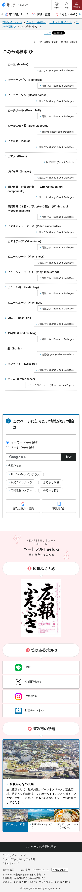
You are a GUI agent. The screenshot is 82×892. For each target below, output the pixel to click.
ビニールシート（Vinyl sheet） (27, 256)
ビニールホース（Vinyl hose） (26, 302)
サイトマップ (12, 863)
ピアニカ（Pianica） (20, 140)
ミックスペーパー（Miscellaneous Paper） (52, 385)
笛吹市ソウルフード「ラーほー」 (67, 826)
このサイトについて (15, 855)
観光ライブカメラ (21, 482)
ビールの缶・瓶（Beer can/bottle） (29, 125)
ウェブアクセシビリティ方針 (20, 859)
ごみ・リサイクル (60, 22)
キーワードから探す (24, 442)
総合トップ (24, 5)
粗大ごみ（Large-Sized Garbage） (56, 70)
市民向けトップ (12, 22)
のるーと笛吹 (51, 490)
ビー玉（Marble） (19, 64)
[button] (57, 5)
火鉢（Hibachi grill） (21, 317)
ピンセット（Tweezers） (23, 363)
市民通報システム (21, 490)
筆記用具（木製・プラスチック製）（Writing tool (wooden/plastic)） (38, 208)
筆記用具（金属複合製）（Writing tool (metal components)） (35, 189)
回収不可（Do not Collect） (60, 162)
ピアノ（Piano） (18, 156)
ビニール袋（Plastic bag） (24, 287)
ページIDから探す (23, 447)
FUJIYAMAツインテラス (25, 474)
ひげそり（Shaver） (20, 171)
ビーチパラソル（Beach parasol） (29, 95)
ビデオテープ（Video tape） (25, 241)
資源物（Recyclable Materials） (58, 131)
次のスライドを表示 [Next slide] (80, 14)
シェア (47, 33)
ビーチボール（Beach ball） (25, 110)
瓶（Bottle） (15, 348)
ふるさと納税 (51, 482)
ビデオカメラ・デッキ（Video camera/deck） (36, 226)
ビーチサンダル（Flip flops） (26, 79)
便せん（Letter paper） (22, 379)
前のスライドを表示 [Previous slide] (2, 14)
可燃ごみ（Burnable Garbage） (58, 85)
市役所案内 (60, 869)
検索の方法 (14, 465)
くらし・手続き (36, 22)
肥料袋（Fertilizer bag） (23, 333)
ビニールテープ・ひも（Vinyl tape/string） (34, 272)
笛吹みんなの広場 (22, 784)
